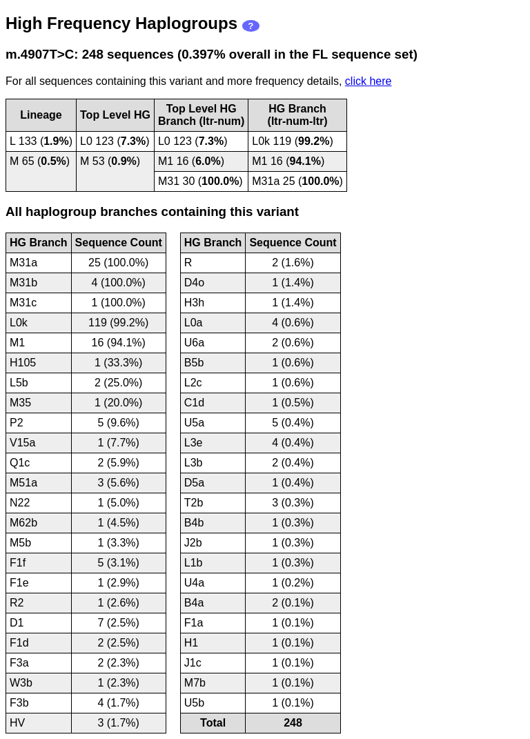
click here (368, 81)
